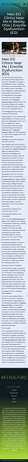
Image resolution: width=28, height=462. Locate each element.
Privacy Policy (15, 448)
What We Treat (14, 393)
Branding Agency (15, 460)
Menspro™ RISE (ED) (12, 55)
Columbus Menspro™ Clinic (10, 179)
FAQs (14, 399)
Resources (14, 396)
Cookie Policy (6, 448)
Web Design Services (22, 460)
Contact (14, 401)
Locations (14, 390)
